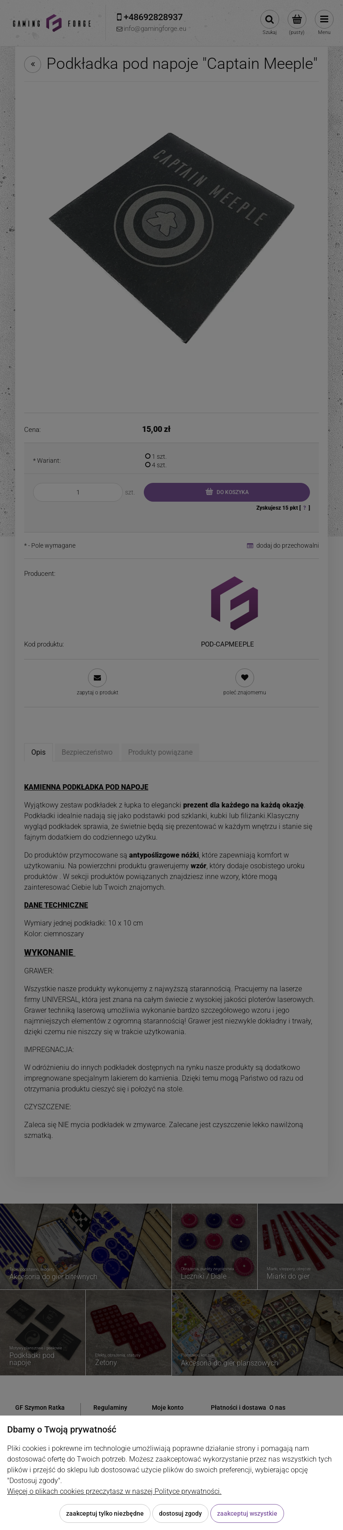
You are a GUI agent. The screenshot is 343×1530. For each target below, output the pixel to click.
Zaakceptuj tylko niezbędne (105, 1513)
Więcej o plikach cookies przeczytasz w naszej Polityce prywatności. (114, 1491)
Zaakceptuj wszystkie (247, 1513)
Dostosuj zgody (180, 1513)
